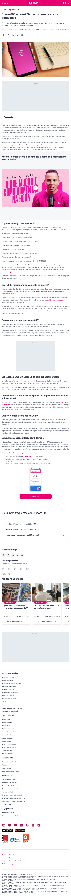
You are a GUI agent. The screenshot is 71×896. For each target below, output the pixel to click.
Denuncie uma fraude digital (10, 771)
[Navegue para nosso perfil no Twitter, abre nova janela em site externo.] (21, 825)
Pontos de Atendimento (9, 762)
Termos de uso (6, 804)
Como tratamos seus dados (10, 711)
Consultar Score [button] (35, 496)
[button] (3, 35)
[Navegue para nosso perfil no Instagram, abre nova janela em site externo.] (3, 825)
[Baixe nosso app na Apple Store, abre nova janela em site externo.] (7, 831)
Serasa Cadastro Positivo (10, 732)
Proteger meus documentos (10, 789)
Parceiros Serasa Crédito (9, 699)
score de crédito (18, 265)
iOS (22, 457)
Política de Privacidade (9, 855)
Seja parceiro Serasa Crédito (10, 816)
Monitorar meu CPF (8, 689)
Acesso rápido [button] (35, 117)
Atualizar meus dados (9, 702)
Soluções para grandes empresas (12, 708)
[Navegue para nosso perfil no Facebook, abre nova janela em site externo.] (27, 825)
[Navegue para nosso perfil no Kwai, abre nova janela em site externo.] (39, 825)
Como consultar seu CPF (9, 783)
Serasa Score (6, 726)
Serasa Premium (7, 722)
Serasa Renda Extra (8, 738)
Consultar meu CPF (8, 677)
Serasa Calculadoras (8, 735)
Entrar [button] (66, 3)
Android (28, 457)
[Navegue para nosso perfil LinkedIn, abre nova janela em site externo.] (33, 825)
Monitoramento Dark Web (10, 692)
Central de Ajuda (7, 768)
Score (4, 10)
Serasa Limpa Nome (8, 729)
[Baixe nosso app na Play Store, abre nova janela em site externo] (20, 831)
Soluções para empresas (9, 705)
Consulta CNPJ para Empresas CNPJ (13, 801)
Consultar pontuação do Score (11, 683)
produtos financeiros (18, 387)
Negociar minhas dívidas (9, 686)
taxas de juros (9, 272)
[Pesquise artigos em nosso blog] (58, 3)
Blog (9, 10)
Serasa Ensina (6, 741)
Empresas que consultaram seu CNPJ (13, 798)
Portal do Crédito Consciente (11, 786)
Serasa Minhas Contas (9, 747)
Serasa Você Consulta (9, 744)
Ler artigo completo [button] (16, 621)
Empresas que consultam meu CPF (12, 795)
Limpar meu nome (7, 680)
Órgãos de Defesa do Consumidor (12, 861)
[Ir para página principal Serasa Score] (33, 3)
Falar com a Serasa (8, 696)
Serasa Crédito (6, 719)
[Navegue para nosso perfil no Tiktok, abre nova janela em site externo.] (9, 825)
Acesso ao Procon (7, 858)
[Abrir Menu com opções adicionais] (5, 3)
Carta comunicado (8, 792)
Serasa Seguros (7, 750)
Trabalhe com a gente (8, 864)
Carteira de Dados (7, 753)
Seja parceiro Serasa (8, 813)
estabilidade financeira (54, 300)
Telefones (5, 765)
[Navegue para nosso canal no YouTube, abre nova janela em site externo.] (15, 825)
